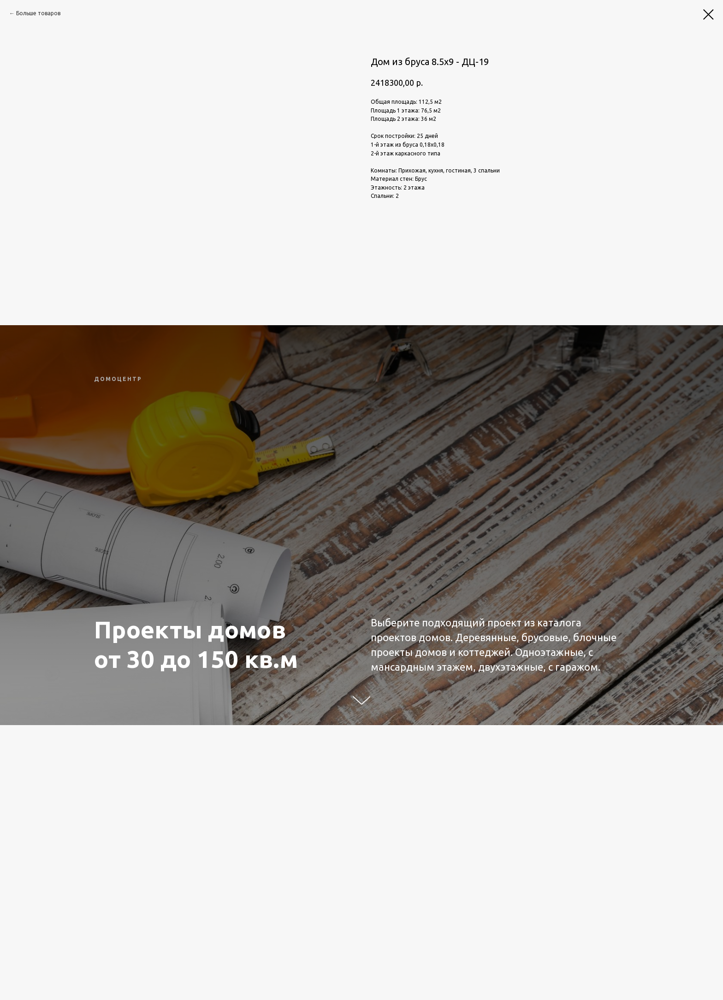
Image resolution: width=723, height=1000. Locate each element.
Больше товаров (38, 13)
